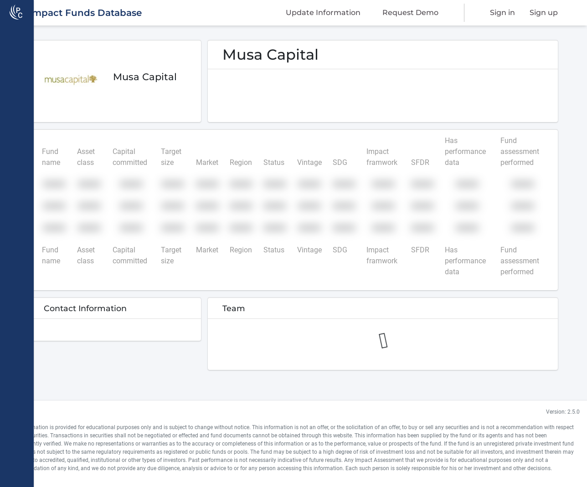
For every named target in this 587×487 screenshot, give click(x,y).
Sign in (502, 12)
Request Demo (410, 12)
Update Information (323, 12)
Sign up (544, 12)
